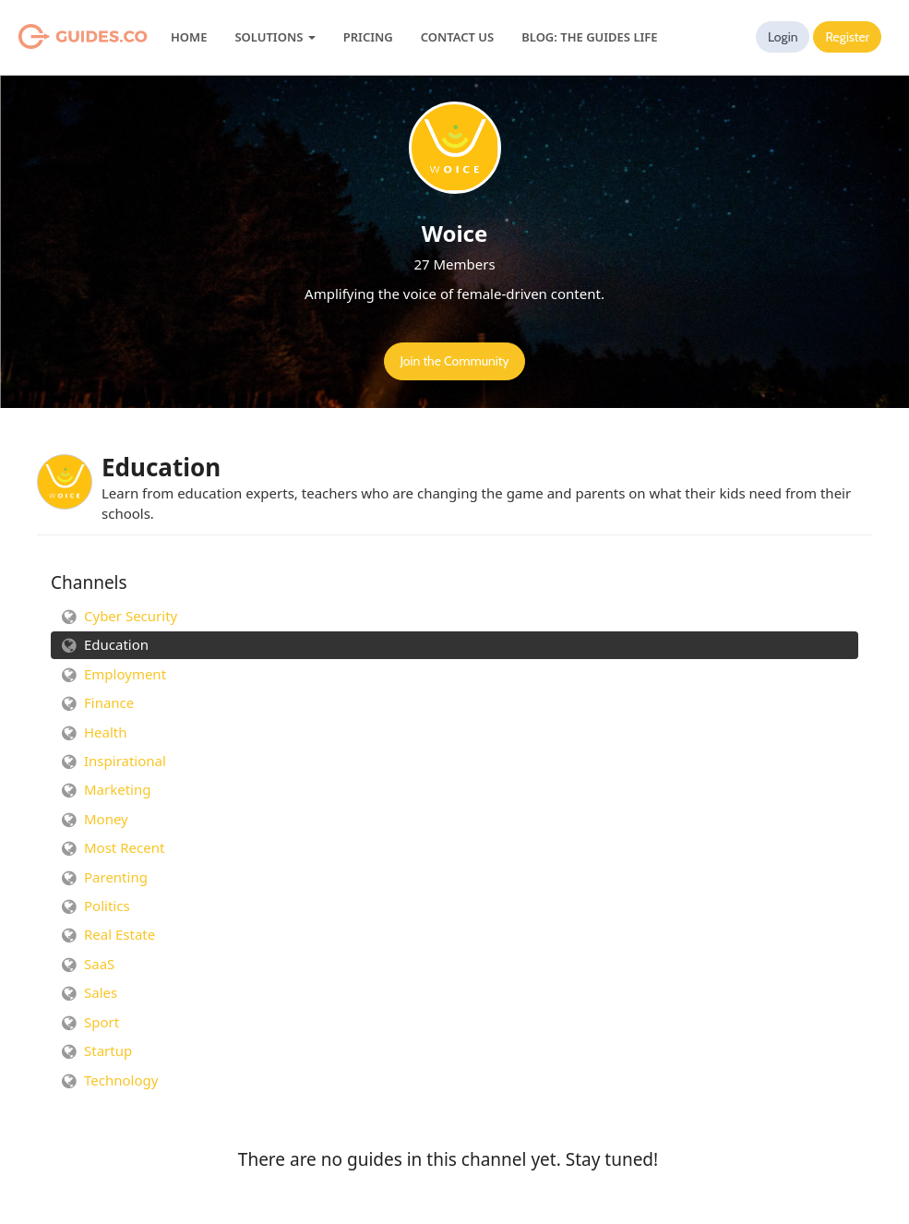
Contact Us (457, 37)
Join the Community (454, 361)
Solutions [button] (274, 37)
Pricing (368, 37)
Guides (59, 37)
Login (783, 37)
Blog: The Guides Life (589, 37)
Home (189, 37)
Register (847, 37)
